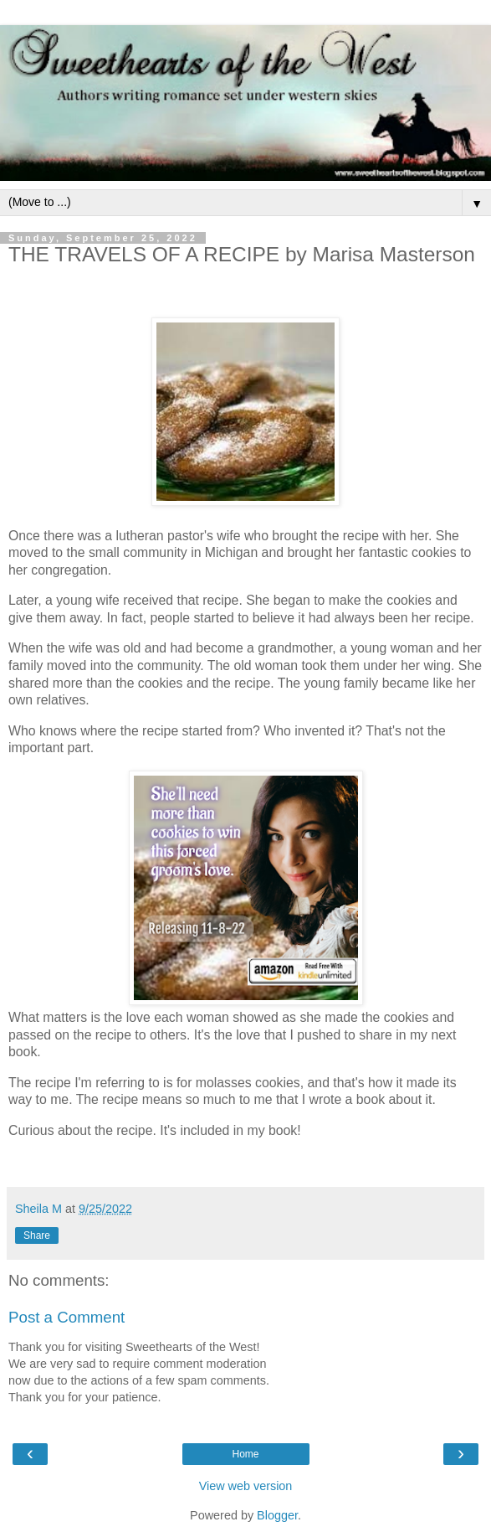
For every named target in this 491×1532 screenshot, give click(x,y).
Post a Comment (66, 1317)
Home (245, 1454)
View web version (246, 1486)
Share (36, 1235)
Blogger (277, 1515)
